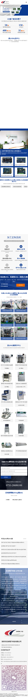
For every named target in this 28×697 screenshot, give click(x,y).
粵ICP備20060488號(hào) (7, 647)
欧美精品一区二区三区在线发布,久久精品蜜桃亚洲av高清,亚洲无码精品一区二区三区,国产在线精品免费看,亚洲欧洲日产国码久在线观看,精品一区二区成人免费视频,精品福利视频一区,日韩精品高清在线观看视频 (14, 695)
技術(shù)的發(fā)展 (17, 186)
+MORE (14, 621)
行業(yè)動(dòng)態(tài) (17, 499)
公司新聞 (7, 499)
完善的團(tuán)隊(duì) (6, 186)
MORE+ (24, 538)
